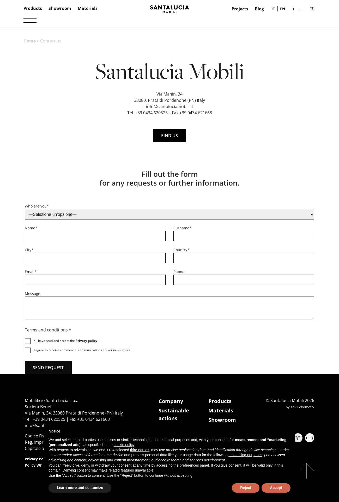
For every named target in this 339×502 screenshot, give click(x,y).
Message (32, 295)
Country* (181, 251)
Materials (88, 8)
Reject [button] (245, 488)
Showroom (60, 8)
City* (29, 251)
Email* (31, 273)
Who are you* (37, 208)
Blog (259, 9)
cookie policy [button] (124, 445)
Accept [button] (276, 488)
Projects (240, 9)
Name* (31, 230)
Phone (178, 273)
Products (32, 8)
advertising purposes (245, 455)
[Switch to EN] (282, 8)
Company (171, 401)
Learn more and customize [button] (80, 488)
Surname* (182, 230)
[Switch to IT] (273, 8)
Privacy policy (86, 343)
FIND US (169, 136)
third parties (139, 450)
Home (29, 41)
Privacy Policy (37, 458)
